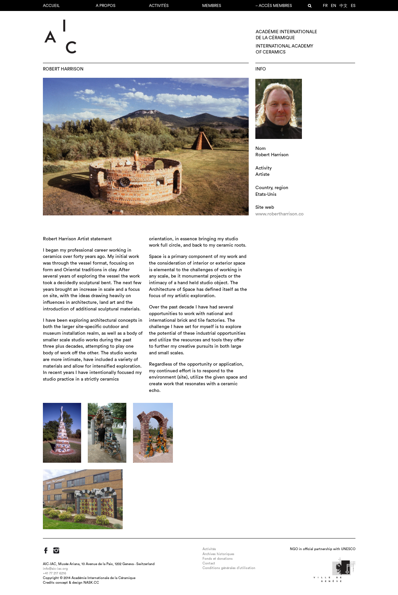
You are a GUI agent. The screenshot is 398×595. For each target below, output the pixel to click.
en (333, 6)
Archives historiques (218, 554)
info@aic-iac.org (55, 568)
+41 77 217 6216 (54, 573)
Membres (211, 6)
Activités (159, 6)
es (353, 6)
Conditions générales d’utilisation (228, 568)
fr (325, 6)
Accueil (51, 6)
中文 (343, 6)
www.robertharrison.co (279, 214)
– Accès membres (273, 6)
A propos (105, 6)
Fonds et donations (217, 558)
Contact (208, 563)
